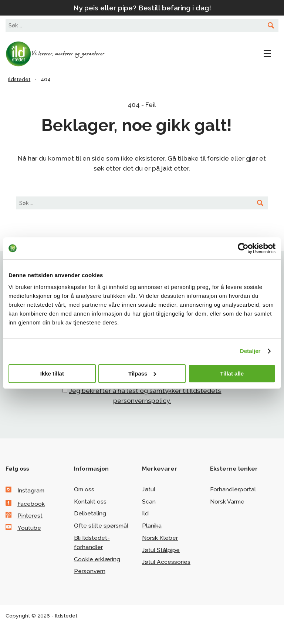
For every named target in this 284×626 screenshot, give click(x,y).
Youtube (29, 527)
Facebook (31, 503)
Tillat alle (232, 373)
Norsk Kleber (160, 537)
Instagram (30, 490)
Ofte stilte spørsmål (101, 525)
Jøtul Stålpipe (161, 549)
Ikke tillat (52, 373)
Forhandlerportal (233, 489)
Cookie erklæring (97, 559)
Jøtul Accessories (166, 561)
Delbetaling (90, 513)
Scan (149, 501)
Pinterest (30, 515)
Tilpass (142, 373)
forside (218, 158)
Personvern (89, 571)
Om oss (84, 489)
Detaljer (250, 351)
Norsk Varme (227, 501)
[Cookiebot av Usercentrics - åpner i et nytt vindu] (243, 248)
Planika (152, 525)
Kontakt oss (90, 501)
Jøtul (148, 489)
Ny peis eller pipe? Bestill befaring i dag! (142, 8)
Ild (145, 513)
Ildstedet (61, 54)
